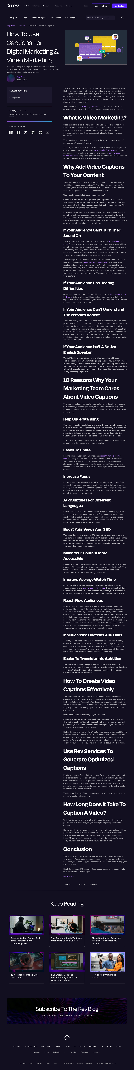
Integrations (31, 1046)
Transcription (56, 18)
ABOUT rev (45, 1046)
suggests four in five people (95, 262)
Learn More (68, 876)
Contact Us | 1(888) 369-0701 (106, 1063)
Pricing (58, 1046)
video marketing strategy (87, 106)
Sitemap (80, 1063)
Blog (68, 1046)
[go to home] (67, 1037)
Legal (25, 18)
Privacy (56, 1063)
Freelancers (106, 1046)
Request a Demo (101, 6)
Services (16, 1046)
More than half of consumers (106, 150)
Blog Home (14, 18)
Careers (92, 1046)
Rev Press (21, 77)
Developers (79, 1046)
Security (39, 1063)
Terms (48, 1063)
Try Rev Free (119, 6)
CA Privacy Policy (68, 1063)
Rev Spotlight (70, 18)
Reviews (89, 1063)
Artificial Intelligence (39, 18)
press (118, 1046)
